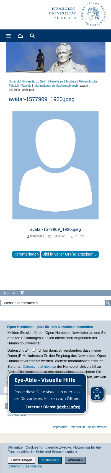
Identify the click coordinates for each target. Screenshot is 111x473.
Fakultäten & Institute (63, 81)
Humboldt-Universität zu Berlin (28, 81)
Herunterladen (26, 254)
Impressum (60, 427)
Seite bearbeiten (17, 415)
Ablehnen (75, 460)
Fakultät (26, 85)
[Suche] (108, 303)
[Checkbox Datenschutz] (34, 350)
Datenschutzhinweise (39, 366)
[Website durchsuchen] (55, 303)
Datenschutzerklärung (25, 466)
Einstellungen (21, 460)
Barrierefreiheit (97, 427)
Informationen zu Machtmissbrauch (56, 85)
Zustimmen (50, 460)
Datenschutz (78, 427)
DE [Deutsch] (6, 293)
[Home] (20, 35)
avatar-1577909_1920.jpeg (55, 229)
